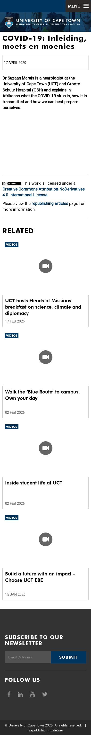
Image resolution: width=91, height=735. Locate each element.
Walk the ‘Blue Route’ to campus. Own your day (42, 395)
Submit (68, 657)
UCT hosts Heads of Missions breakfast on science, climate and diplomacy (43, 307)
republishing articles (50, 203)
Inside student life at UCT (33, 483)
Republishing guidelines (46, 730)
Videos (11, 244)
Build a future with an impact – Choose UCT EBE (40, 577)
